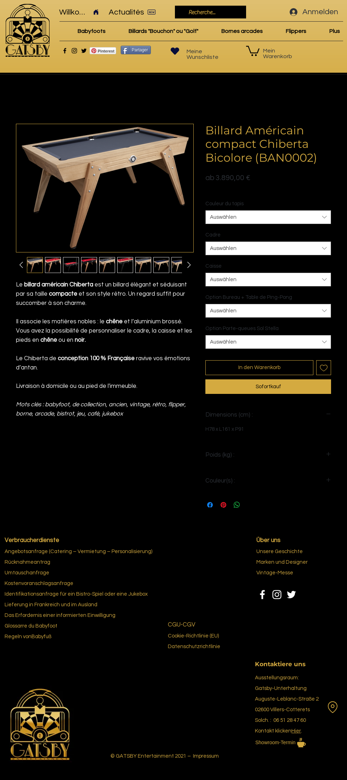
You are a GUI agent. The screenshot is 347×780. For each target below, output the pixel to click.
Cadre (213, 235)
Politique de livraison (228, 188)
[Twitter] (83, 50)
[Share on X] (250, 505)
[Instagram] (74, 50)
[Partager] (136, 50)
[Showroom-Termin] (294, 742)
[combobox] (268, 217)
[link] (253, 50)
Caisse (213, 266)
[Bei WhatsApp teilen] (237, 505)
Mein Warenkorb (277, 53)
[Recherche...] (209, 12)
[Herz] (175, 51)
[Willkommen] (79, 12)
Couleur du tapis (224, 203)
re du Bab (33, 626)
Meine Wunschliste (202, 54)
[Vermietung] (332, 707)
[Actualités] (134, 12)
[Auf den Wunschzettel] (323, 367)
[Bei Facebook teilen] (210, 505)
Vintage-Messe (274, 572)
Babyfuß (41, 636)
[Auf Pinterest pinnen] (223, 505)
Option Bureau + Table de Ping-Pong (248, 297)
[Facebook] (64, 50)
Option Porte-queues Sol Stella (242, 328)
